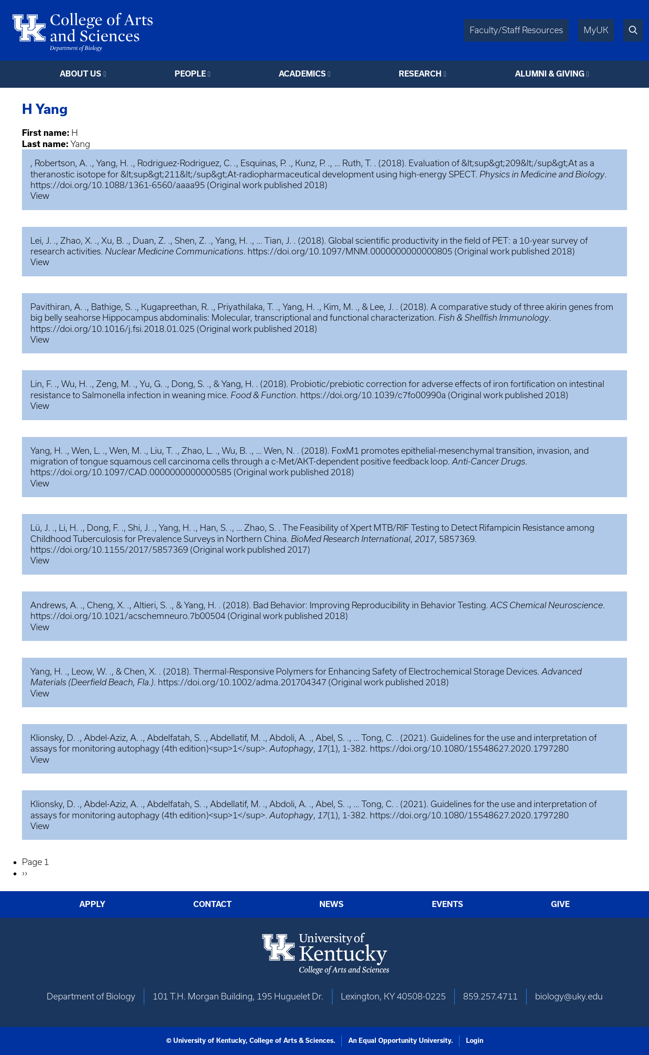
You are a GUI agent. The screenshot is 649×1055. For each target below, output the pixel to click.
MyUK (596, 30)
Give (560, 904)
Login (474, 1040)
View (39, 196)
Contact (212, 904)
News (331, 904)
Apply (92, 904)
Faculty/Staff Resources (516, 30)
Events (447, 904)
